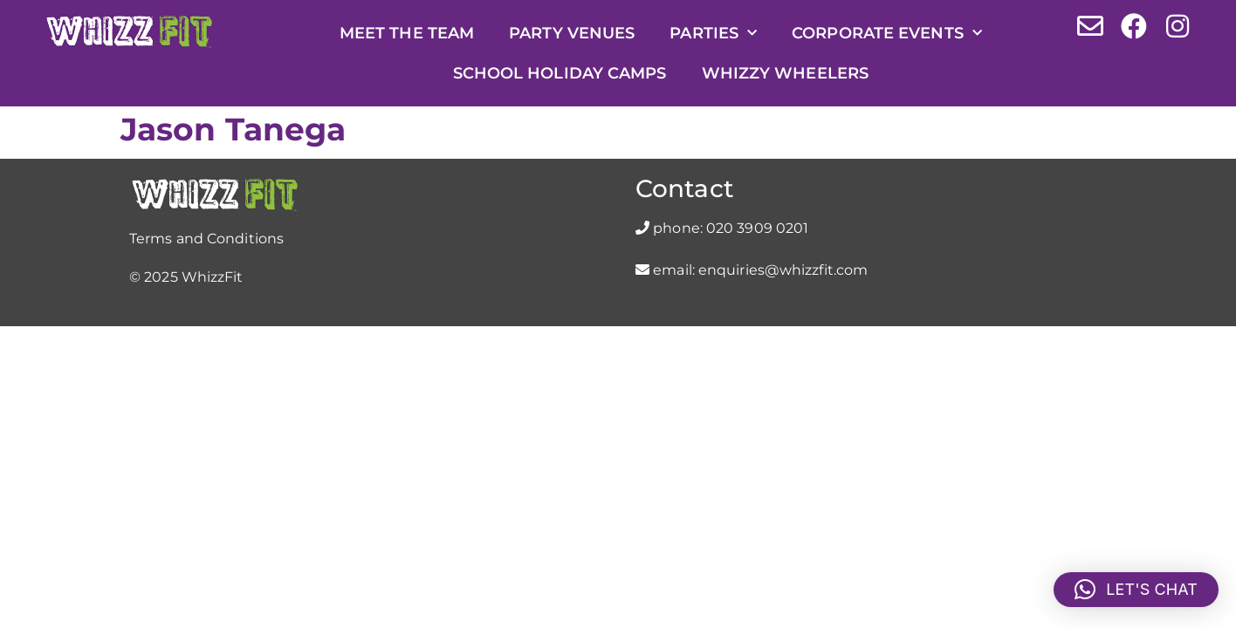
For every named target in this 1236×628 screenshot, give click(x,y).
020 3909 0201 (757, 228)
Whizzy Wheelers (785, 73)
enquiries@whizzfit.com (783, 270)
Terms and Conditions (206, 238)
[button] (1136, 589)
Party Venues (572, 33)
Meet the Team (407, 33)
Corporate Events (887, 33)
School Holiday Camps (560, 73)
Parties (713, 33)
